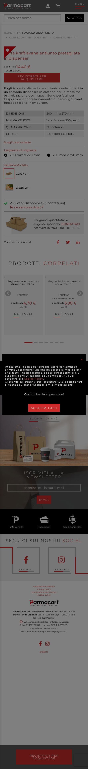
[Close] (81, 359)
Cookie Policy (33, 378)
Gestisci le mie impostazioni (44, 394)
